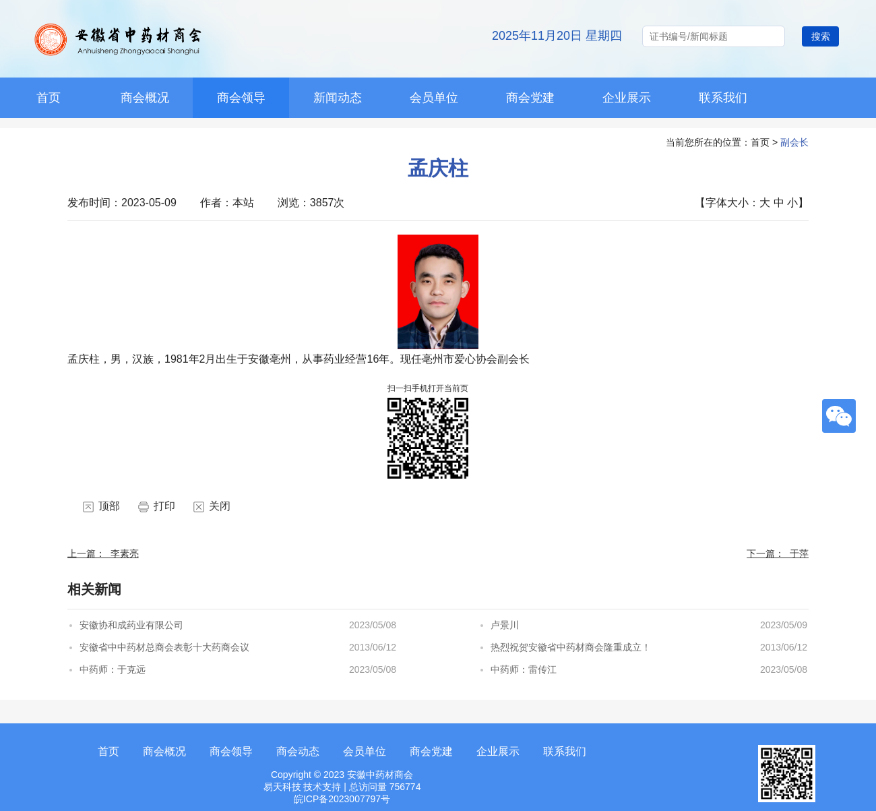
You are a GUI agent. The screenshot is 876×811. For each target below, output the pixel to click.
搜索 (820, 36)
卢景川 (505, 625)
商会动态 (297, 751)
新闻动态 (337, 97)
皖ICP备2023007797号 (342, 798)
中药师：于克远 (113, 669)
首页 (108, 751)
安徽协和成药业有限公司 (131, 625)
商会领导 (241, 97)
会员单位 (434, 97)
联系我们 (723, 97)
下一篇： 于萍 (778, 553)
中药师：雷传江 (524, 669)
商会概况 (145, 97)
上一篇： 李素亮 (103, 553)
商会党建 (530, 97)
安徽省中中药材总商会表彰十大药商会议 (164, 647)
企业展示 (626, 97)
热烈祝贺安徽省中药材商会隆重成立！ (571, 647)
